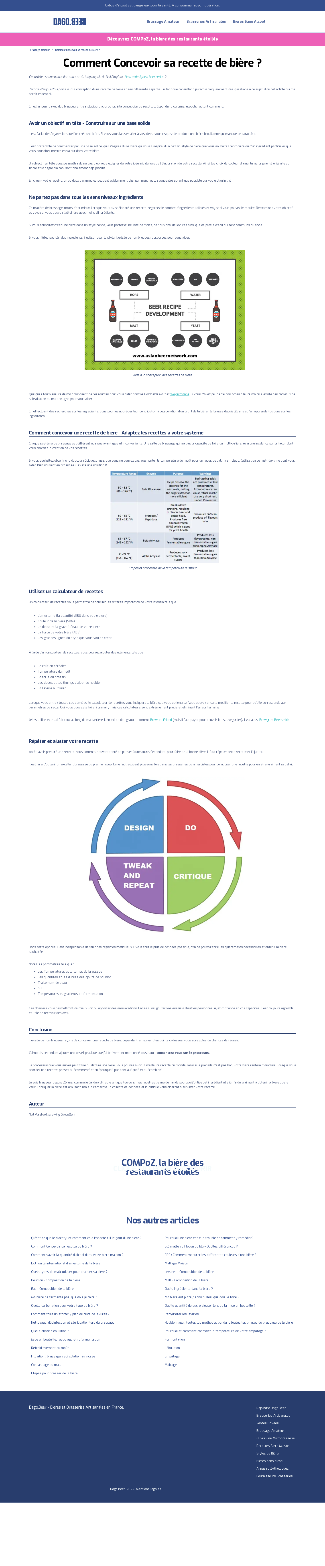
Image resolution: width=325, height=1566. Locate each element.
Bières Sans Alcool (249, 21)
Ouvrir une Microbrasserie (275, 1438)
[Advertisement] (133, 1534)
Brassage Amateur (163, 21)
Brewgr (264, 720)
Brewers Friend (161, 720)
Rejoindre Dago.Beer (271, 1408)
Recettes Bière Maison (273, 1446)
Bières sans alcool (269, 1461)
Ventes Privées (267, 1423)
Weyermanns (179, 394)
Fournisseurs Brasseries (274, 1476)
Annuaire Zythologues (272, 1469)
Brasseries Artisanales (206, 21)
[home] (69, 21)
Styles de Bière (267, 1453)
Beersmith (282, 720)
